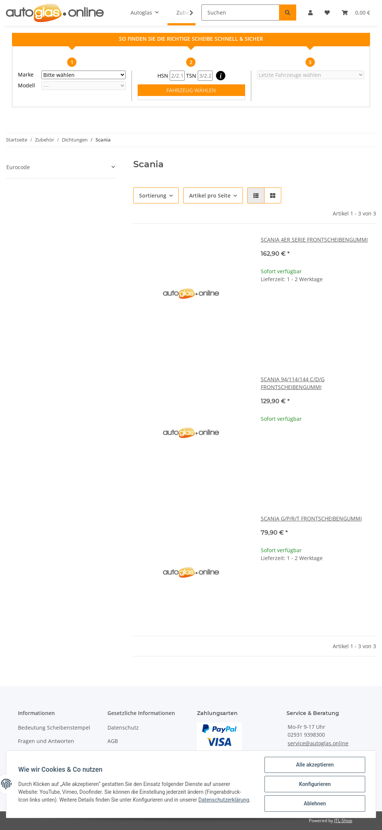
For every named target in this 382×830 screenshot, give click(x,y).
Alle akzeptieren (315, 765)
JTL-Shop (343, 820)
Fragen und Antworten (46, 740)
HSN (171, 75)
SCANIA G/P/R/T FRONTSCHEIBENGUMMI (311, 518)
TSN (199, 75)
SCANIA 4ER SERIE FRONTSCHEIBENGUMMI (314, 239)
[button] (255, 195)
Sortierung (152, 195)
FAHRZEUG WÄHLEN (191, 90)
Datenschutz (123, 727)
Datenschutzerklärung (223, 800)
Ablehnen (315, 803)
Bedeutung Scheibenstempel (54, 727)
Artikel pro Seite (210, 195)
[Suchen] (240, 12)
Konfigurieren (315, 784)
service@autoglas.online (318, 743)
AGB (112, 740)
